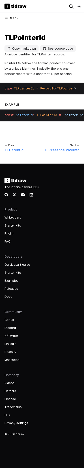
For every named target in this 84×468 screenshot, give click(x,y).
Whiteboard (12, 217)
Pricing (9, 233)
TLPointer (65, 88)
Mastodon (11, 360)
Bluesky (10, 352)
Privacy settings (16, 423)
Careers (10, 391)
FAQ (7, 241)
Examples (11, 280)
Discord (10, 328)
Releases (11, 288)
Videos (9, 383)
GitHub (9, 320)
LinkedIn (10, 344)
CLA (7, 415)
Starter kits (12, 225)
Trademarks (13, 407)
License (10, 399)
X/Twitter (11, 336)
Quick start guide (17, 264)
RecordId (47, 88)
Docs (8, 296)
